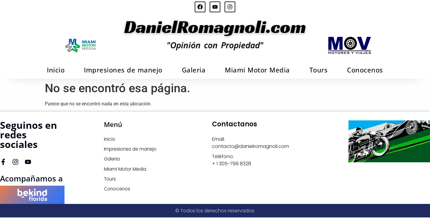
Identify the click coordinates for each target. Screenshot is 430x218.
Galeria (194, 69)
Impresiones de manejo (123, 69)
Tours (318, 69)
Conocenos (365, 69)
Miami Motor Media (257, 69)
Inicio (55, 69)
